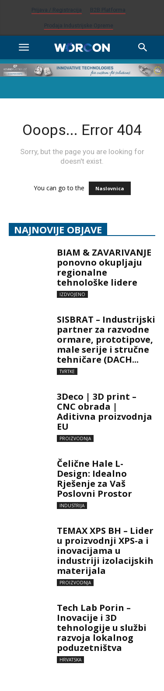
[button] (24, 47)
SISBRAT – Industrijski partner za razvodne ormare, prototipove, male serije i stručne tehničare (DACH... (106, 339)
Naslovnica (109, 188)
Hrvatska (70, 660)
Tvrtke (67, 371)
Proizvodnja (75, 438)
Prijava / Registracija (56, 10)
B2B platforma (108, 10)
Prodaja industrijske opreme (78, 26)
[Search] (143, 47)
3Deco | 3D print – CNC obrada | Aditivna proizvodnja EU (104, 411)
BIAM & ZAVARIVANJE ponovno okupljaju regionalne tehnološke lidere (104, 267)
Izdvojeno (72, 294)
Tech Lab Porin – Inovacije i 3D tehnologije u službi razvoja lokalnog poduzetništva (102, 628)
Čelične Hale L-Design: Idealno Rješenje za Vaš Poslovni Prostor (95, 478)
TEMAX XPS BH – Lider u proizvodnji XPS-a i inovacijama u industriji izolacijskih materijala (105, 550)
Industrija (71, 505)
